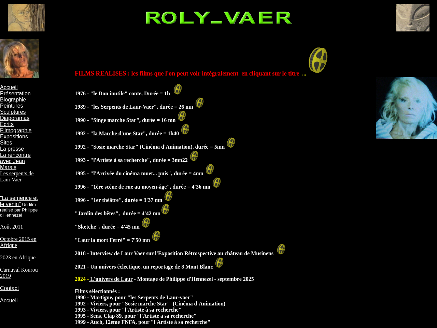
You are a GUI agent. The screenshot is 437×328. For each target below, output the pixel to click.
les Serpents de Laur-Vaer (123, 107)
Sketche (87, 227)
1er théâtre (105, 200)
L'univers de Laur (110, 279)
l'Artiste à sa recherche (120, 160)
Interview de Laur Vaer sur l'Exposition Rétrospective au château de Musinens (181, 253)
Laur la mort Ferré (100, 240)
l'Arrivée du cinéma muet (123, 173)
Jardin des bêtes (96, 213)
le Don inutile (109, 93)
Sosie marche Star (114, 147)
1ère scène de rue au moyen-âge (130, 187)
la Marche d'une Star (118, 133)
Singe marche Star (114, 120)
